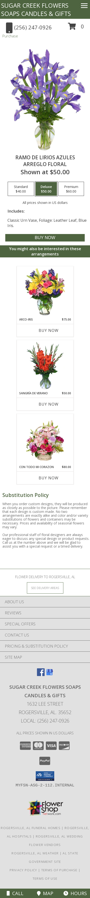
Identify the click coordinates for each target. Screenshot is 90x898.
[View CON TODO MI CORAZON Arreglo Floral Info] (45, 439)
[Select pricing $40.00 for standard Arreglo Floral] (21, 189)
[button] (76, 28)
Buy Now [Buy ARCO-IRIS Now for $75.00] (49, 330)
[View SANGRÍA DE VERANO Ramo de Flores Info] (45, 365)
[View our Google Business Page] (49, 674)
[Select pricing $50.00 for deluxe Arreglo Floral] (46, 189)
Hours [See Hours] (75, 893)
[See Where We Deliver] (45, 587)
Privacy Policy (23, 870)
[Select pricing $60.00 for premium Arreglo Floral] (71, 189)
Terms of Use (45, 878)
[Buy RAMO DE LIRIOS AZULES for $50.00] (44, 237)
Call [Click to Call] (15, 893)
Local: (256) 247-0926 (45, 720)
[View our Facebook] (41, 674)
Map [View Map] (45, 893)
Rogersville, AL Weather (35, 853)
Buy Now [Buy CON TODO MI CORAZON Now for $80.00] (49, 478)
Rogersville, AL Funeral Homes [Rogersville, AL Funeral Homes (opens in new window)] (30, 828)
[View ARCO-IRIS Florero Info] (45, 292)
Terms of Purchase (59, 870)
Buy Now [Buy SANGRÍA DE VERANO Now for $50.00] (49, 404)
